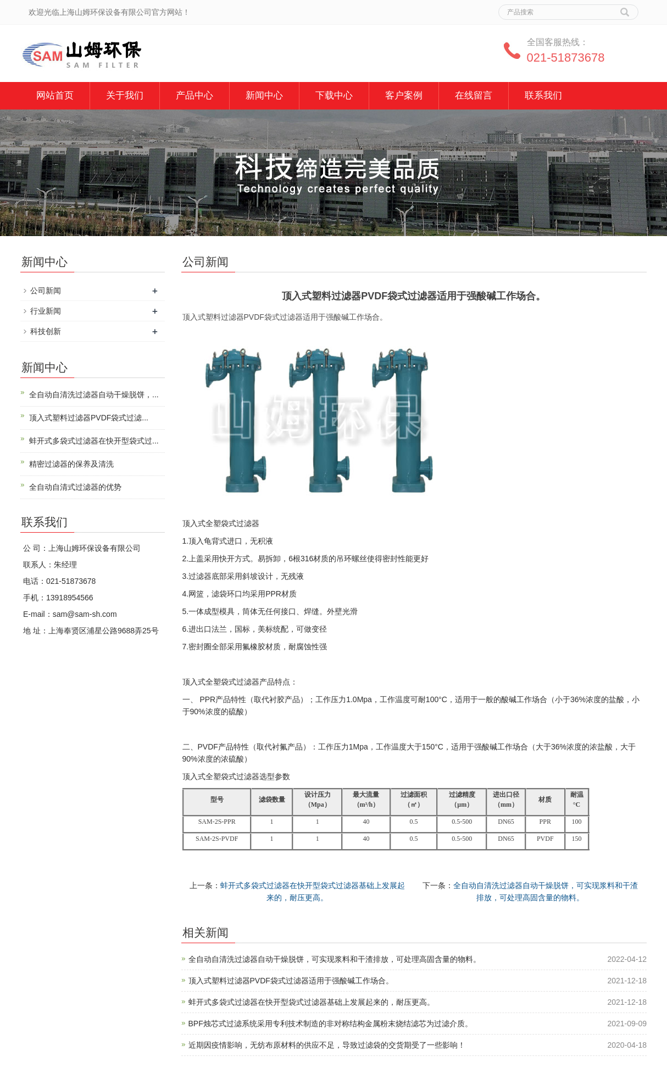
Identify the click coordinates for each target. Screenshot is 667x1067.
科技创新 (45, 331)
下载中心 (334, 95)
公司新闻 (45, 290)
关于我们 (124, 95)
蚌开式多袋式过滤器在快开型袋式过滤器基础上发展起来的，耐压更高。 (311, 1002)
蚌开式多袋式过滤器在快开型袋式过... (94, 440)
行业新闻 (45, 311)
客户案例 (404, 95)
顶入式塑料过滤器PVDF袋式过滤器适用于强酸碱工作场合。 (290, 980)
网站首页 (55, 95)
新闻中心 (264, 95)
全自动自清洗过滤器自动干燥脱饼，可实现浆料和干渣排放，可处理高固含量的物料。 (334, 959)
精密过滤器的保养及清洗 (71, 463)
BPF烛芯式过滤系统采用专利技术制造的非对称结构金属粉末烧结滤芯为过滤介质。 (330, 1023)
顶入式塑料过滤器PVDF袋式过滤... (88, 417)
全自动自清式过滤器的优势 (75, 487)
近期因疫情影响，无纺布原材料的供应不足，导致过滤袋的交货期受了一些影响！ (326, 1045)
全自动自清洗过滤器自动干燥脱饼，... (94, 394)
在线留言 (473, 95)
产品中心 (194, 95)
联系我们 (543, 95)
